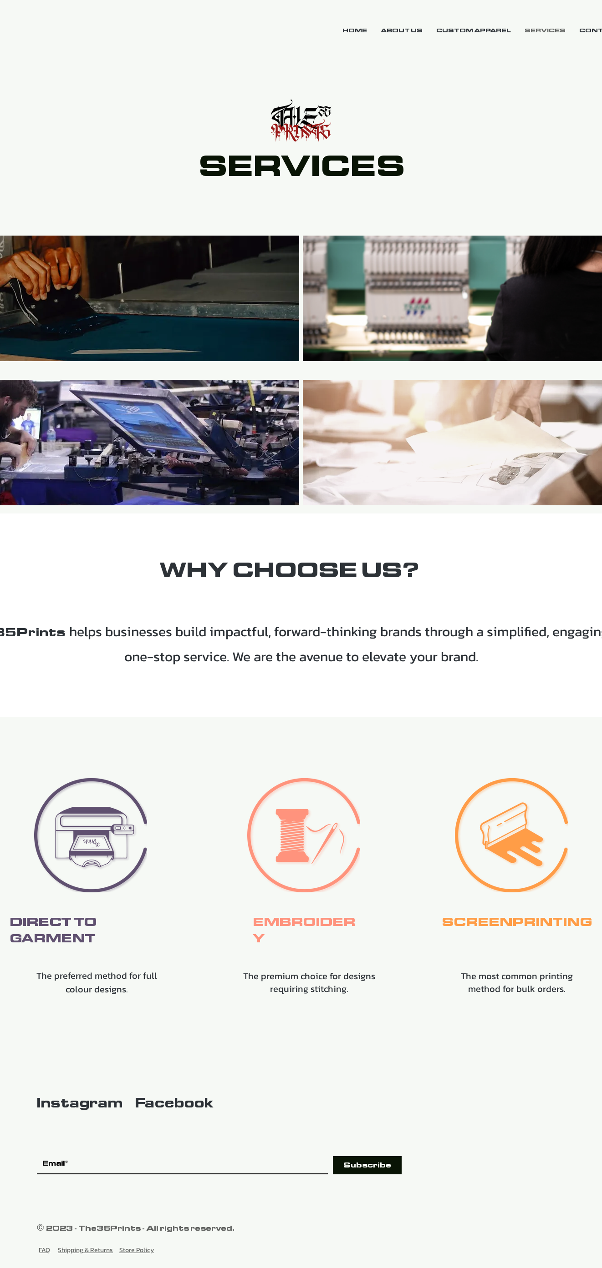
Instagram (79, 1103)
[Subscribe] (367, 1165)
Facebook (174, 1103)
